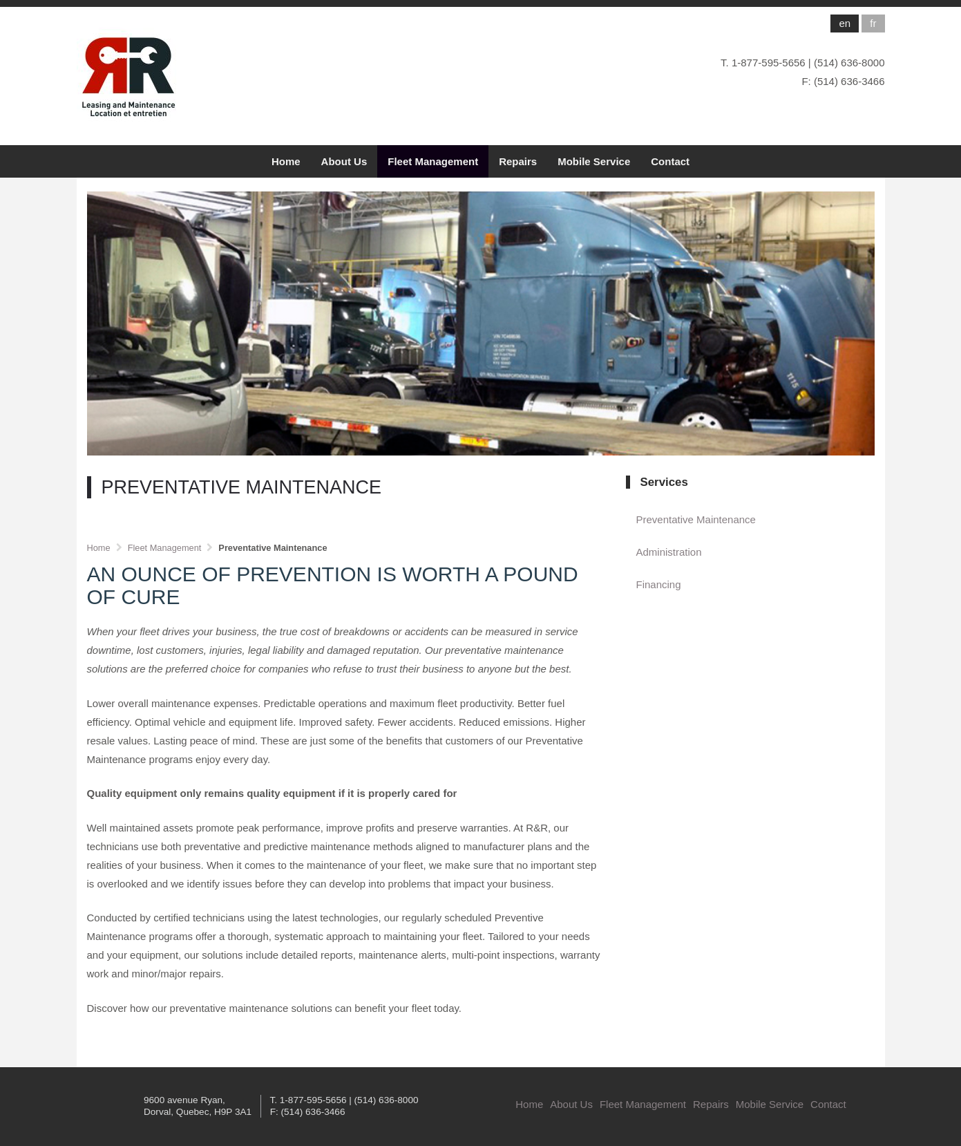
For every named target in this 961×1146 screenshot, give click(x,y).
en (844, 23)
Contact (670, 161)
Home (286, 161)
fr (873, 23)
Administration (669, 552)
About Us (344, 161)
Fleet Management (433, 161)
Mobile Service (594, 161)
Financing (658, 584)
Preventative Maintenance (696, 519)
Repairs (518, 161)
